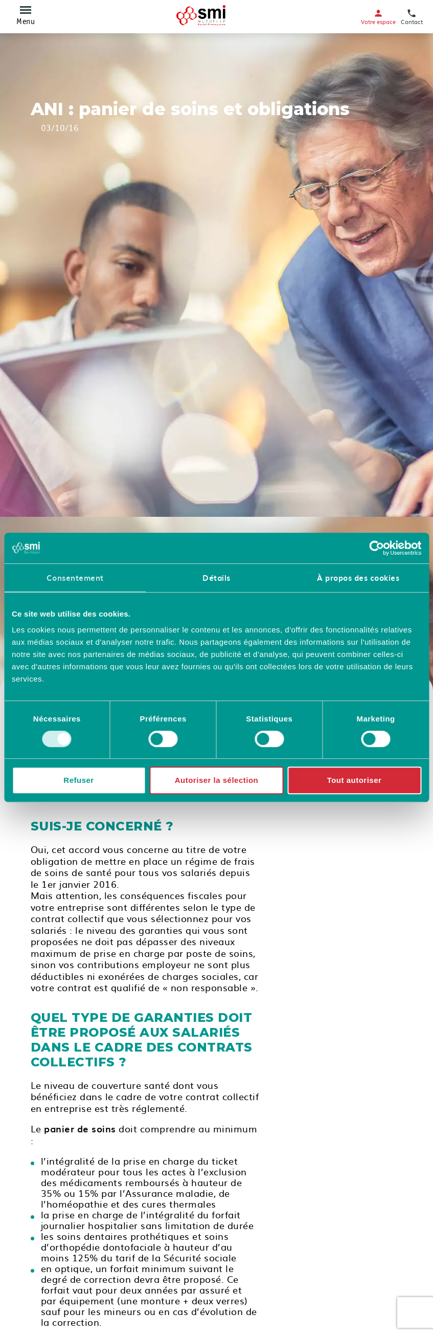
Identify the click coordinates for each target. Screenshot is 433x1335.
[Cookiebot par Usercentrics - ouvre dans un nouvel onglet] (376, 548)
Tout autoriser (354, 780)
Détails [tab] (216, 577)
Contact (412, 16)
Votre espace (378, 16)
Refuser (78, 780)
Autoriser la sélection (217, 780)
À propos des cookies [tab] (358, 577)
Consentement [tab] (75, 577)
